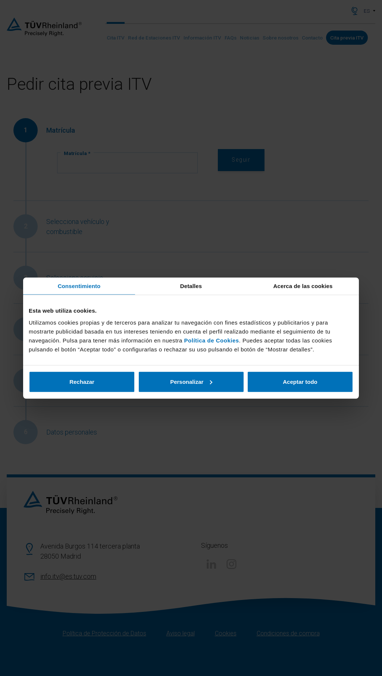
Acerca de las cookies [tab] (303, 286)
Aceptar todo (300, 381)
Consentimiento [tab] (79, 286)
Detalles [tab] (191, 286)
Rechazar (81, 381)
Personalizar (191, 381)
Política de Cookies (211, 340)
